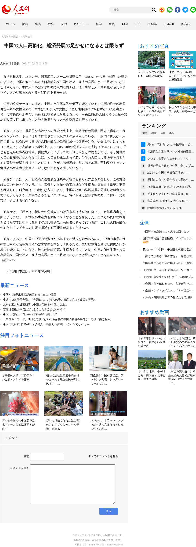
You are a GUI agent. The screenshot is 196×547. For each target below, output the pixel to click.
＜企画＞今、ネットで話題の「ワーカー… (169, 270)
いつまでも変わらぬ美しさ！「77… (169, 158)
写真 (112, 24)
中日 (138, 24)
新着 (25, 24)
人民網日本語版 (9, 36)
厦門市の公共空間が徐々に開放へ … (170, 179)
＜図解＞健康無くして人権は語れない (166, 231)
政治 (64, 24)
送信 (108, 511)
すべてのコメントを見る (103, 456)
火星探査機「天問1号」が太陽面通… (170, 186)
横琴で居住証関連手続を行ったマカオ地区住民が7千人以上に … (63, 379)
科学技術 (27, 36)
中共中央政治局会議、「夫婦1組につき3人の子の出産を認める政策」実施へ (49, 299)
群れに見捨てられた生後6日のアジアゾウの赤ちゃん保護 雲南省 (63, 424)
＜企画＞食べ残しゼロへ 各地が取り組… (169, 283)
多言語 (185, 24)
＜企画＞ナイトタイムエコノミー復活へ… (169, 290)
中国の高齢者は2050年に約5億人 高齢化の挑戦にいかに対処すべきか (46, 324)
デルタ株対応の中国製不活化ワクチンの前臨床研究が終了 (18, 424)
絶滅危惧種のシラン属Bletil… (165, 207)
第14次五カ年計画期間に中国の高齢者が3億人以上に (36, 304)
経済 (38, 24)
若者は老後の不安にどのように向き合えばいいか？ (34, 309)
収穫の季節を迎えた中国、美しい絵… (170, 165)
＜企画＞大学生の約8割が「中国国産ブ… (168, 276)
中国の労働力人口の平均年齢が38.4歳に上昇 (30, 314)
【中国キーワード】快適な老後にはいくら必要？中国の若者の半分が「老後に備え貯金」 (58, 319)
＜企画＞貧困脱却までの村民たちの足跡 (167, 297)
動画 (125, 24)
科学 (99, 24)
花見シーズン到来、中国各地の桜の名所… (169, 249)
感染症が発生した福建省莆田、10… (169, 193)
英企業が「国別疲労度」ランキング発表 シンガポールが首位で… (106, 379)
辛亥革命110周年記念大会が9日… (167, 200)
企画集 (152, 24)
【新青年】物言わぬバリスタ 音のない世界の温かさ (151, 342)
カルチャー (81, 24)
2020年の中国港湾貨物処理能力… (168, 172)
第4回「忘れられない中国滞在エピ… (170, 144)
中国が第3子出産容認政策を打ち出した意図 (30, 294)
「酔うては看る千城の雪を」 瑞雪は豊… (169, 256)
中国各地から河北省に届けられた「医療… (169, 263)
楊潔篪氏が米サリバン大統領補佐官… (170, 151)
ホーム (10, 24)
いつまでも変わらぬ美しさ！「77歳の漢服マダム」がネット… (151, 111)
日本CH (168, 24)
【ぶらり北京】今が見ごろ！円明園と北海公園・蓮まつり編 (151, 375)
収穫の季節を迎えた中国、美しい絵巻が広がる (182, 111)
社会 (51, 24)
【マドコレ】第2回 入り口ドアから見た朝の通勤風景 (182, 76)
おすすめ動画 (154, 312)
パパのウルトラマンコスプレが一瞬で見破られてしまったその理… (106, 424)
